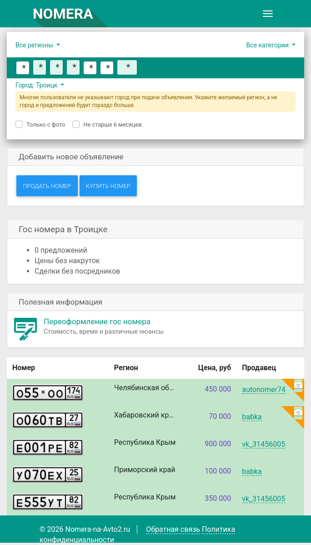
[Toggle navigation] (267, 14)
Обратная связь (173, 529)
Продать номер (47, 186)
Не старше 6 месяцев (112, 124)
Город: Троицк (37, 85)
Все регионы (35, 45)
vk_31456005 (263, 444)
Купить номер (108, 186)
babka (251, 417)
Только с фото (45, 124)
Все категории (268, 45)
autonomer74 (264, 390)
